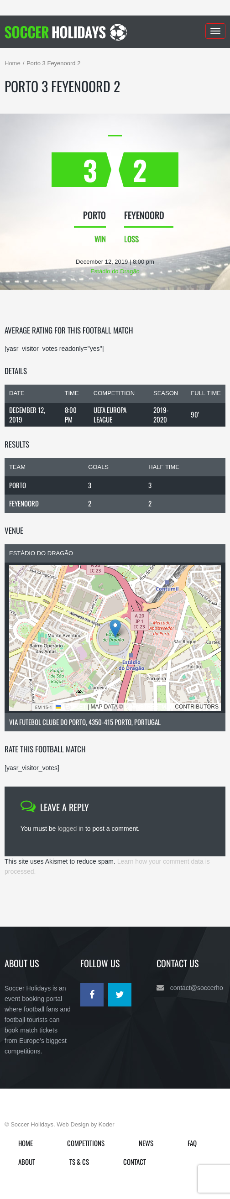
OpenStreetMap (149, 707)
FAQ (192, 1143)
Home (13, 63)
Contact (134, 1162)
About (26, 1162)
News (146, 1143)
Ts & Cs (79, 1162)
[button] (115, 628)
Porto (17, 485)
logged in (71, 828)
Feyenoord (24, 503)
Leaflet (71, 707)
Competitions (86, 1143)
